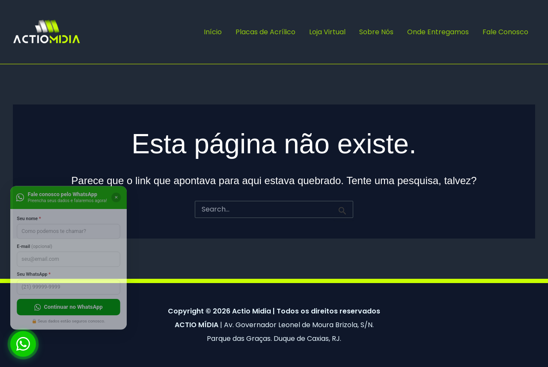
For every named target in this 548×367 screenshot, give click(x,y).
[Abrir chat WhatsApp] (23, 344)
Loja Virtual (327, 32)
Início (213, 32)
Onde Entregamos (438, 32)
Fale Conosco (505, 32)
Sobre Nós (376, 32)
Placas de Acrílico (265, 32)
